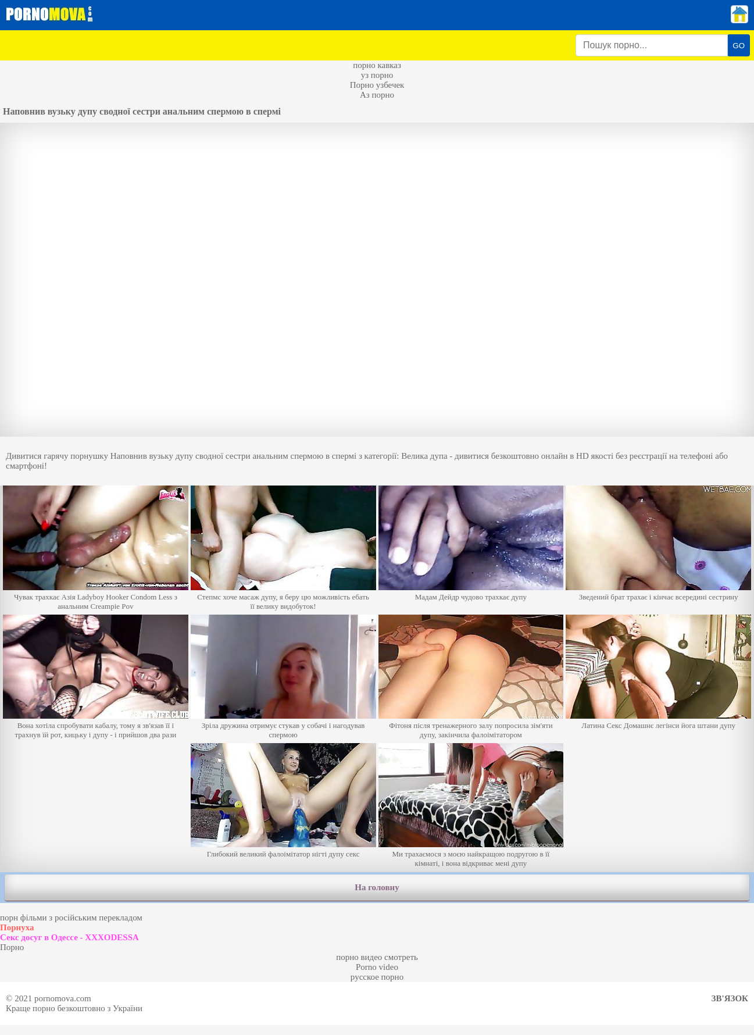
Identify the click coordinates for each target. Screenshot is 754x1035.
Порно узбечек (377, 85)
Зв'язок (730, 998)
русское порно (377, 977)
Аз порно (377, 94)
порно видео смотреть (377, 957)
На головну (377, 887)
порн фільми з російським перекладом (71, 917)
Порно (12, 947)
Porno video (377, 967)
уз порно (377, 75)
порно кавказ (377, 65)
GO (738, 45)
